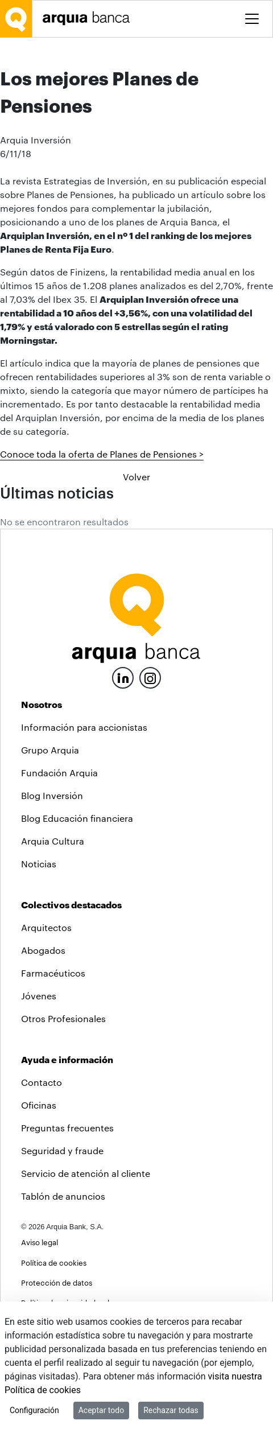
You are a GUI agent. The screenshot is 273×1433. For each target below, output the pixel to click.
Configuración (34, 1410)
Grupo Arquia (50, 749)
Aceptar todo (101, 1410)
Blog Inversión (52, 795)
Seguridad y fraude (62, 1150)
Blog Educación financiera (77, 818)
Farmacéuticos (53, 972)
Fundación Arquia (59, 772)
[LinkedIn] (123, 676)
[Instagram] (150, 677)
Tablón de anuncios (63, 1196)
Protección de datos (56, 1282)
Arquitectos (46, 927)
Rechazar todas (170, 1410)
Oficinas (38, 1105)
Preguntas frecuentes (67, 1127)
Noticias (38, 863)
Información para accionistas (84, 727)
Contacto (41, 1082)
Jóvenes (38, 995)
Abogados (43, 950)
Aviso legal (39, 1242)
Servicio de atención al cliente (85, 1173)
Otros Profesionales (63, 1018)
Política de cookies (53, 1262)
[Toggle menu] (252, 19)
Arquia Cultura (52, 840)
